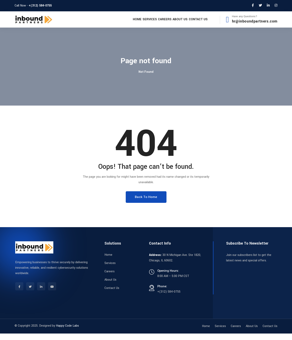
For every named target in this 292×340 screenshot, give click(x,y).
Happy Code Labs (67, 332)
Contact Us (195, 22)
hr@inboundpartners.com (254, 24)
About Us (171, 22)
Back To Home (146, 203)
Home (110, 22)
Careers (150, 22)
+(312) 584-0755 (40, 5)
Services (129, 22)
